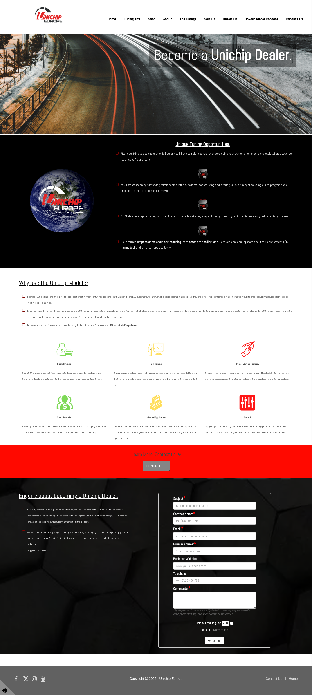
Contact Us (294, 19)
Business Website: (185, 559)
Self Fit (209, 19)
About (167, 19)
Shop (151, 19)
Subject (179, 498)
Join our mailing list (212, 623)
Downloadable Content (261, 19)
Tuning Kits (132, 19)
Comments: (182, 589)
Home (112, 19)
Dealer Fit (230, 19)
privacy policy (219, 630)
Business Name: (184, 544)
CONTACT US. (156, 465)
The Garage (188, 19)
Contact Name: (184, 514)
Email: (178, 529)
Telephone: (180, 574)
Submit (214, 641)
